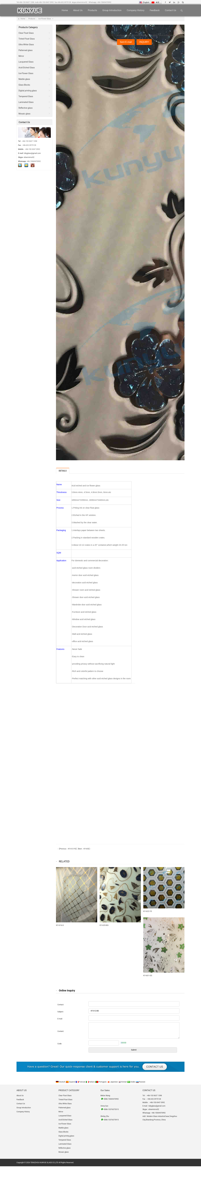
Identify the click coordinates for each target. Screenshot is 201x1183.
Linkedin (174, 2)
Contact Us (170, 10)
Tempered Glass (26, 96)
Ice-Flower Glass (44, 19)
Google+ (178, 2)
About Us (78, 10)
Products (92, 10)
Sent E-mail (126, 42)
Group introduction (111, 10)
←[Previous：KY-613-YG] (67, 849)
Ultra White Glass (26, 44)
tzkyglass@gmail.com (32, 153)
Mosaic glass (24, 114)
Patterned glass (26, 50)
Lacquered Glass (26, 62)
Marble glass (24, 79)
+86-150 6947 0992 (46, 2)
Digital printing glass (28, 90)
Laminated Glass (26, 102)
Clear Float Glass (26, 33)
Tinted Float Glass (27, 39)
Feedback (155, 10)
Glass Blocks (24, 85)
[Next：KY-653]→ (84, 849)
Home (65, 10)
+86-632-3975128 (64, 2)
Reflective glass (26, 108)
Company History (135, 10)
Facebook (165, 2)
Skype (182, 2)
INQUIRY (144, 42)
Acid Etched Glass (27, 67)
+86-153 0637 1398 (26, 2)
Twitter (170, 2)
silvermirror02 (82, 2)
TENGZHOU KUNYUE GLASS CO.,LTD (44, 1163)
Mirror (21, 56)
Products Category (28, 27)
